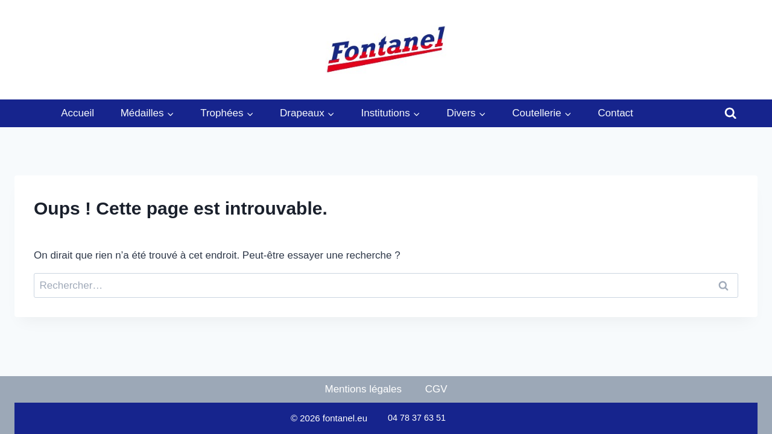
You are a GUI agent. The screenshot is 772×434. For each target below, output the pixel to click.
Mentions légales (363, 389)
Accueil (77, 113)
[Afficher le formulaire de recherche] (730, 113)
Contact (615, 113)
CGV (436, 389)
